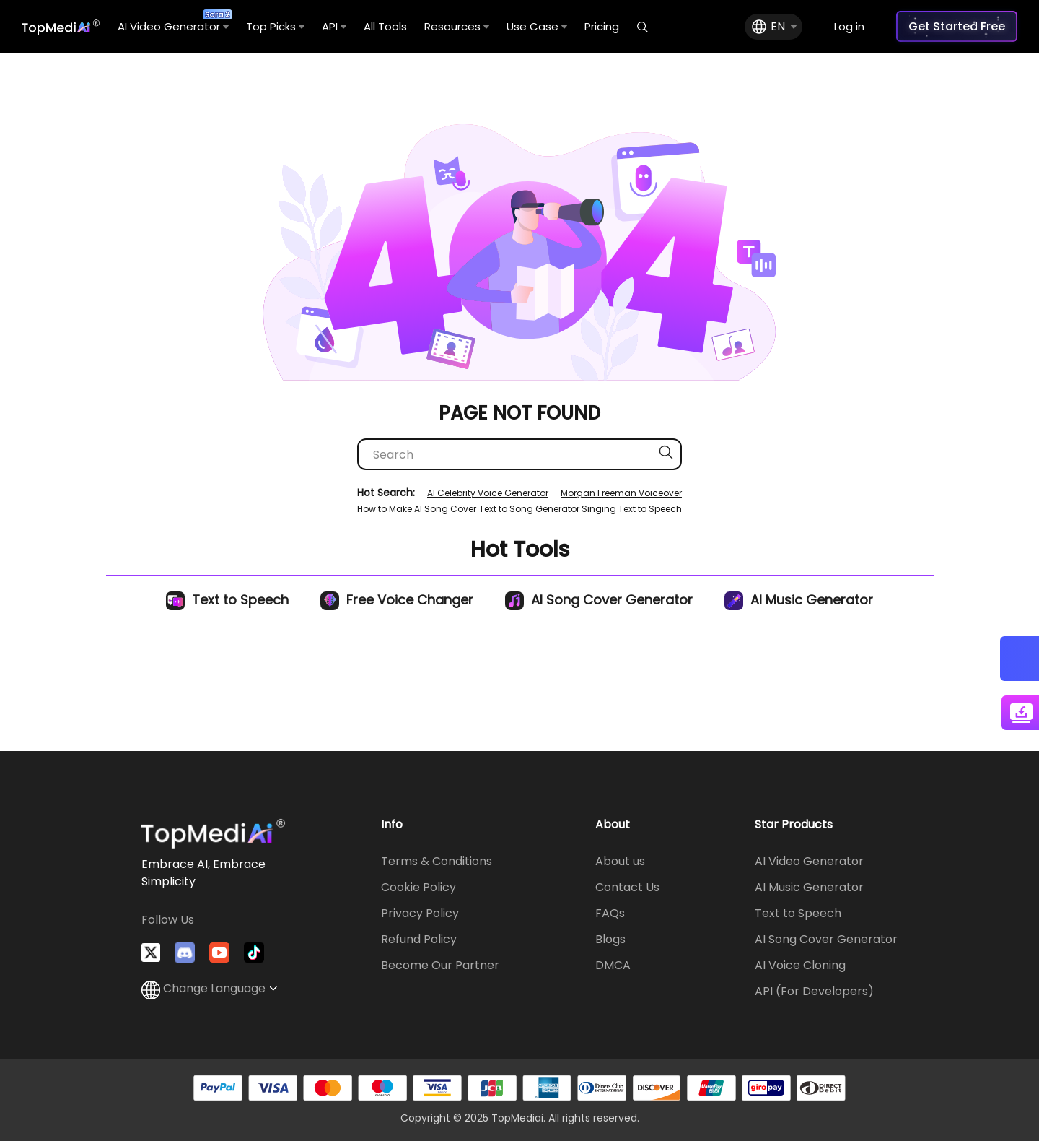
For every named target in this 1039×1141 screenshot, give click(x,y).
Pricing (601, 26)
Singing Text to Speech (632, 509)
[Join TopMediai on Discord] (185, 952)
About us (620, 861)
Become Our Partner (440, 965)
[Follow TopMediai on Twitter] (150, 952)
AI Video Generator (173, 21)
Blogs (610, 939)
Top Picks (275, 26)
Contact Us (627, 887)
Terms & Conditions (436, 861)
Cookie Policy (418, 887)
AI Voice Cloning (800, 965)
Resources (456, 26)
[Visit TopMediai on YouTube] (219, 952)
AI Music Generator (798, 600)
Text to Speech (227, 600)
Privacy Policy (420, 913)
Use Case (537, 26)
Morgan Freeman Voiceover (621, 493)
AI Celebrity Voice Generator (487, 493)
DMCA (613, 965)
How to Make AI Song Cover (416, 509)
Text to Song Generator (529, 509)
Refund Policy (419, 939)
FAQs (610, 913)
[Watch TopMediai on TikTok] (254, 952)
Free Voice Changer (396, 600)
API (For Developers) (814, 991)
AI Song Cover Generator (599, 600)
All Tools (385, 26)
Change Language (209, 988)
